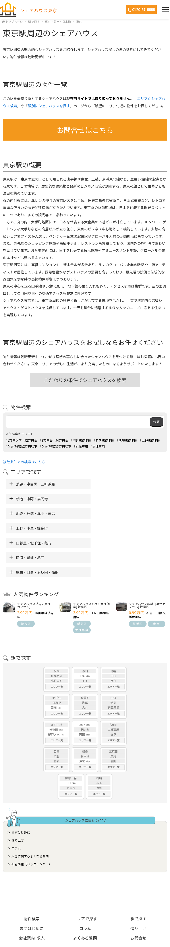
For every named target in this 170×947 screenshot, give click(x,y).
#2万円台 (30, 440)
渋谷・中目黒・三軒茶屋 (35, 484)
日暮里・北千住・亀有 (33, 513)
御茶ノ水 (54, 690)
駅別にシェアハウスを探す (49, 105)
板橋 (57, 627)
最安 (156, 579)
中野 (113, 653)
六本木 (71, 744)
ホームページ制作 (85, 932)
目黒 (57, 707)
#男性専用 (98, 446)
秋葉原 (85, 653)
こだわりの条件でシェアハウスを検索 (85, 380)
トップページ (14, 21)
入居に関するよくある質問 (30, 812)
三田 (68, 739)
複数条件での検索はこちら (24, 461)
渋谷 (57, 712)
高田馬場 (113, 663)
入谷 (85, 663)
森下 (99, 739)
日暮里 (56, 658)
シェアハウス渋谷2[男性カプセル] (34, 561)
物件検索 (32, 874)
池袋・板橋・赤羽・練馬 (35, 498)
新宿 (113, 658)
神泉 (57, 717)
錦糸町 (85, 685)
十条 (82, 632)
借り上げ (18, 796)
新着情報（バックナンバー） (32, 820)
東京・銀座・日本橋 (58, 21)
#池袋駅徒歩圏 (127, 440)
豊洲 (99, 744)
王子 (85, 636)
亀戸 (82, 680)
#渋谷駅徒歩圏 (81, 440)
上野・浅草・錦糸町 (108, 498)
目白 (113, 636)
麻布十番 (71, 734)
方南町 (113, 680)
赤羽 (85, 627)
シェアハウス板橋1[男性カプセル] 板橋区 (147, 561)
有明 (99, 734)
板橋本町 (56, 632)
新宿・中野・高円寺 (108, 484)
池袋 (113, 627)
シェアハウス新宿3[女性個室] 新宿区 (91, 561)
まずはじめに (21, 788)
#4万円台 (61, 440)
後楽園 (53, 685)
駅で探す (34, 21)
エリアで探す (85, 874)
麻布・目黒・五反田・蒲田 (37, 528)
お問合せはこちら (85, 129)
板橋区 (138, 579)
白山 (113, 632)
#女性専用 (81, 446)
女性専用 (82, 586)
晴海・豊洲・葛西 (106, 513)
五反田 (113, 707)
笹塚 (113, 690)
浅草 (85, 658)
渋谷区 (26, 579)
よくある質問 (85, 893)
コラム (16, 804)
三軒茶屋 (113, 685)
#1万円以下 (14, 440)
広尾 (113, 712)
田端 (54, 663)
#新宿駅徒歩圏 (104, 440)
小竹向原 (56, 636)
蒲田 (113, 717)
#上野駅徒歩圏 (150, 440)
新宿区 (82, 579)
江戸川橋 (56, 680)
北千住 (56, 653)
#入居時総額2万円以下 (21, 446)
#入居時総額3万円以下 (55, 446)
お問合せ (138, 893)
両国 (82, 690)
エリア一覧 (57, 642)
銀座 (85, 707)
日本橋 (85, 712)
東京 (79, 21)
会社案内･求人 (32, 893)
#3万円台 (46, 440)
